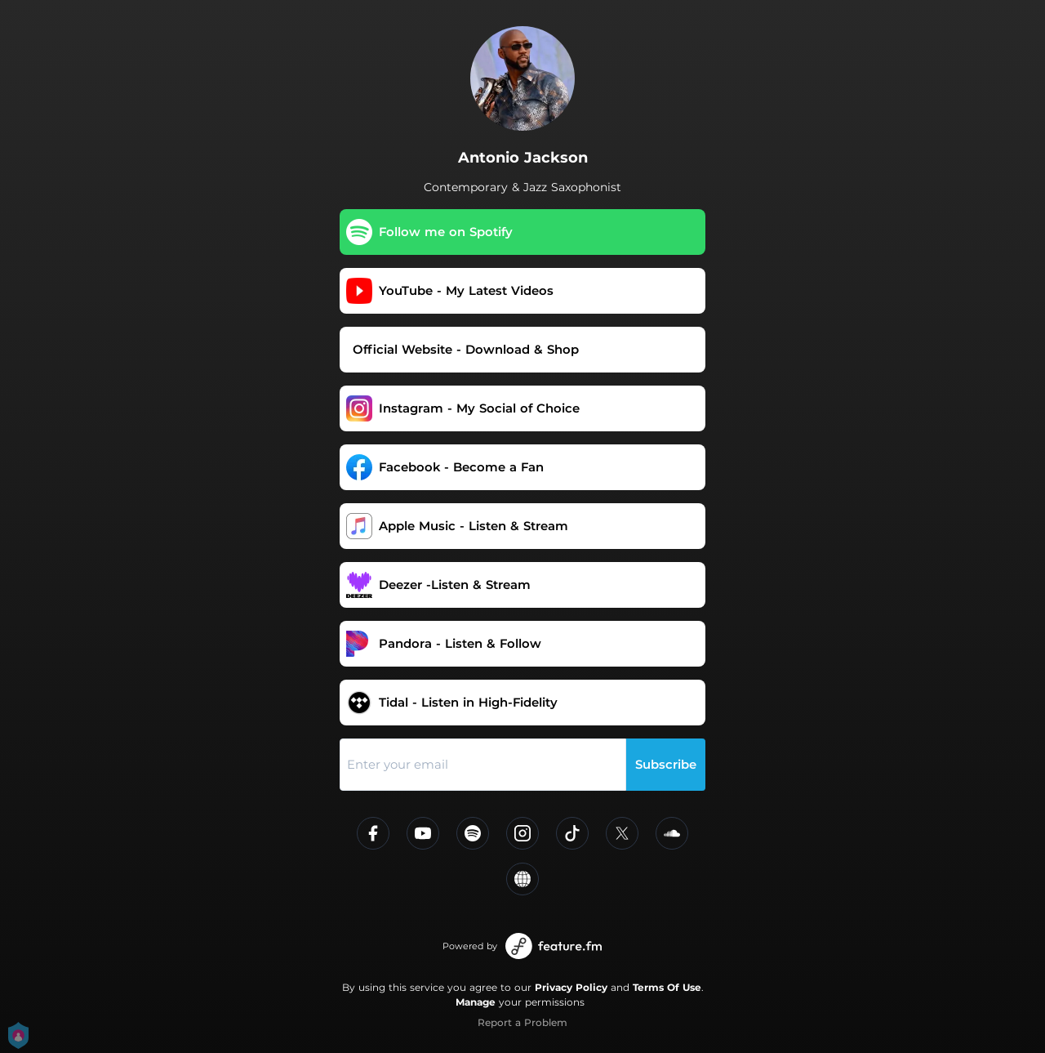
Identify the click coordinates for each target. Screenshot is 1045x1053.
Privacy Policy (571, 987)
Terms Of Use (667, 987)
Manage (476, 1002)
